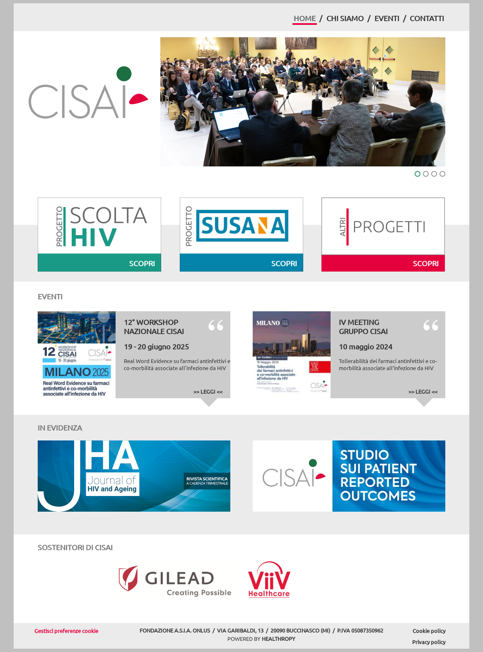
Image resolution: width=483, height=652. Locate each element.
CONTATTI (427, 18)
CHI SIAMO (345, 18)
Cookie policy (429, 630)
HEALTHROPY (278, 638)
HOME (305, 18)
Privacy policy (428, 641)
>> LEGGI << (207, 391)
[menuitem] (304, 19)
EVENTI (386, 18)
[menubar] (368, 19)
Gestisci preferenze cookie (66, 630)
